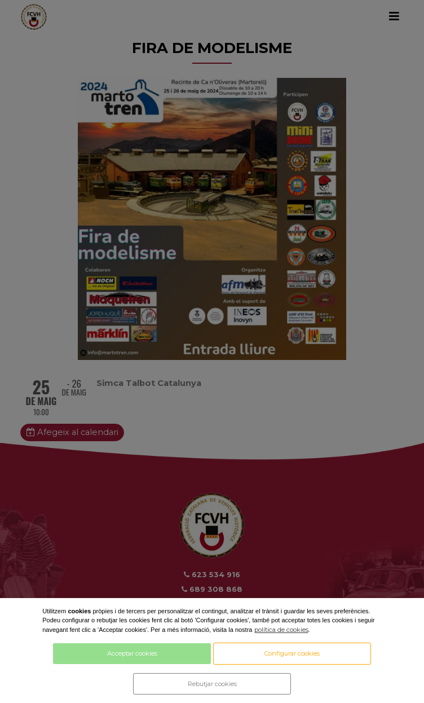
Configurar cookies (292, 653)
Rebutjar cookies (212, 684)
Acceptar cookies (132, 653)
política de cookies (281, 630)
